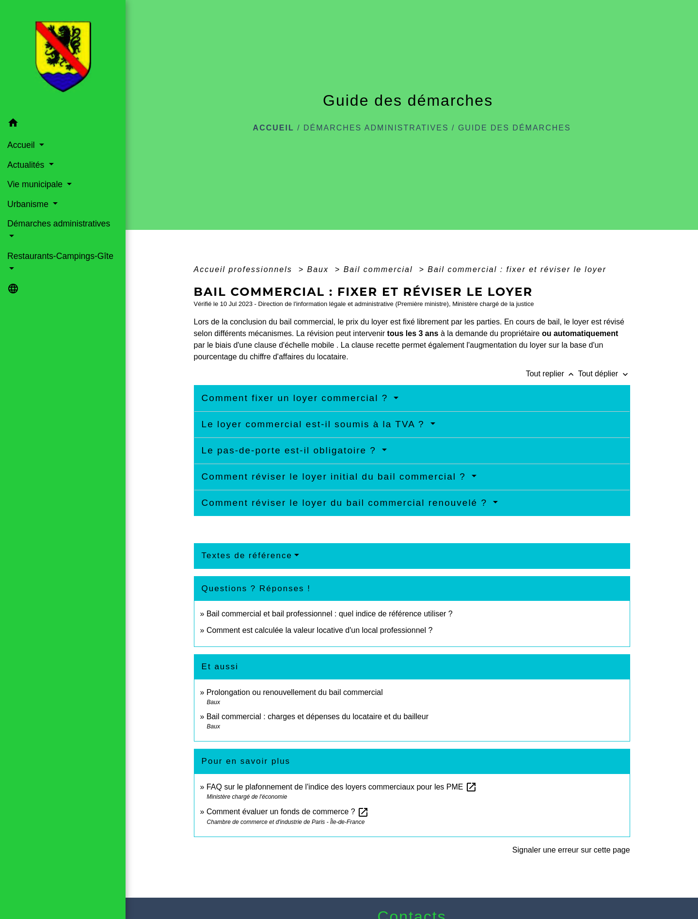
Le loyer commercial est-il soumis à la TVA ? (315, 424)
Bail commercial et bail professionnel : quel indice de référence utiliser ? (329, 614)
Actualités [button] (27, 165)
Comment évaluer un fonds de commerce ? (287, 811)
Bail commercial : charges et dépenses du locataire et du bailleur (317, 716)
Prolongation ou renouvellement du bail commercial (294, 692)
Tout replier (552, 374)
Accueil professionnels (245, 269)
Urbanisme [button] (29, 204)
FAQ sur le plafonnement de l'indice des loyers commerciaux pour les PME (341, 787)
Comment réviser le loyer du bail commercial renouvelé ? (346, 503)
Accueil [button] (22, 145)
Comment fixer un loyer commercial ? (297, 398)
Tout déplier (604, 374)
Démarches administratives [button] (58, 223)
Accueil (273, 128)
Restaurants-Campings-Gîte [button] (60, 256)
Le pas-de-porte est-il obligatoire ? (291, 450)
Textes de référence (247, 555)
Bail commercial (380, 269)
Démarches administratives (376, 128)
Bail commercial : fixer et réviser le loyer (517, 269)
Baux (319, 269)
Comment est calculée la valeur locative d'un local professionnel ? (319, 630)
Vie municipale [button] (36, 184)
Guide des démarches (514, 128)
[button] (62, 124)
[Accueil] (63, 56)
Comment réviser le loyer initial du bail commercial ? (336, 476)
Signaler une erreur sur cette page (571, 850)
